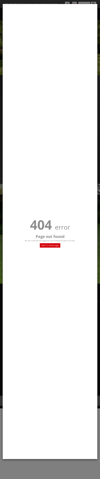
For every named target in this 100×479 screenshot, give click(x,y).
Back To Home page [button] (50, 245)
